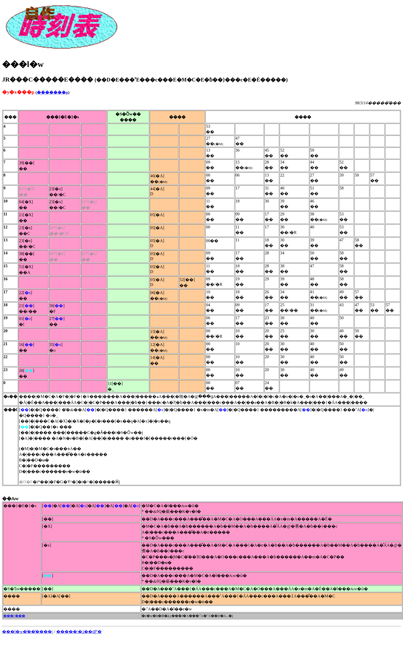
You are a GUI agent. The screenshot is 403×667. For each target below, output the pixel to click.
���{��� (14, 616)
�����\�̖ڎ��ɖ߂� (79, 631)
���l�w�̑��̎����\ (27, 631)
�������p (52, 92)
